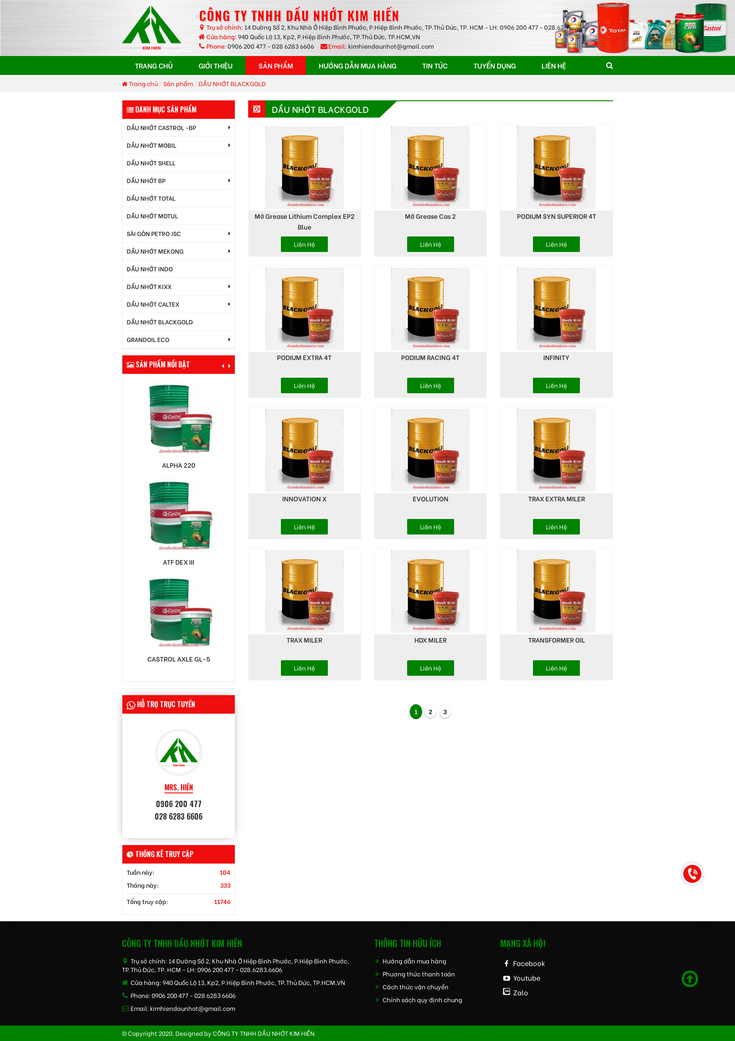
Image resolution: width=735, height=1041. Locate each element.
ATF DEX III (178, 562)
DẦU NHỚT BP (146, 180)
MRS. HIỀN (179, 787)
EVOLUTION (430, 498)
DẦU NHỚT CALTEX (153, 303)
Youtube (526, 977)
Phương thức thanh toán (414, 973)
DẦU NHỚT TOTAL (151, 197)
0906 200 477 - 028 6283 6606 (270, 45)
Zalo (520, 992)
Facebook (529, 963)
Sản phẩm (178, 83)
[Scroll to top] (690, 979)
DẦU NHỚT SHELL (151, 162)
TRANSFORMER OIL (556, 639)
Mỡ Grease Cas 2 (430, 216)
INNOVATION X (304, 498)
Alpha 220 (178, 465)
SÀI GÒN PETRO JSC (154, 233)
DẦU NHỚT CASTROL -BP (161, 127)
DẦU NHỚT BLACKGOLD (232, 83)
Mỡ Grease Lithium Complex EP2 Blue (305, 221)
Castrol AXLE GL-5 (178, 658)
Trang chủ (140, 83)
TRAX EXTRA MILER (556, 498)
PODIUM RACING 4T (430, 357)
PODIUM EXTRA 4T (304, 357)
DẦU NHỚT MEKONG (155, 250)
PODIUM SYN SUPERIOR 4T (556, 216)
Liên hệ (304, 244)
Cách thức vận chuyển (411, 986)
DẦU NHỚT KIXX (149, 286)
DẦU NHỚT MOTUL (152, 215)
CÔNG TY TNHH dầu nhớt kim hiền (264, 1033)
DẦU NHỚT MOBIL (151, 144)
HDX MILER (430, 639)
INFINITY (556, 357)
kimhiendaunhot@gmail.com (391, 45)
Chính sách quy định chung (418, 999)
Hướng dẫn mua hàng (410, 960)
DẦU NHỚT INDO (150, 268)
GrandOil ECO (148, 339)
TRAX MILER (304, 639)
